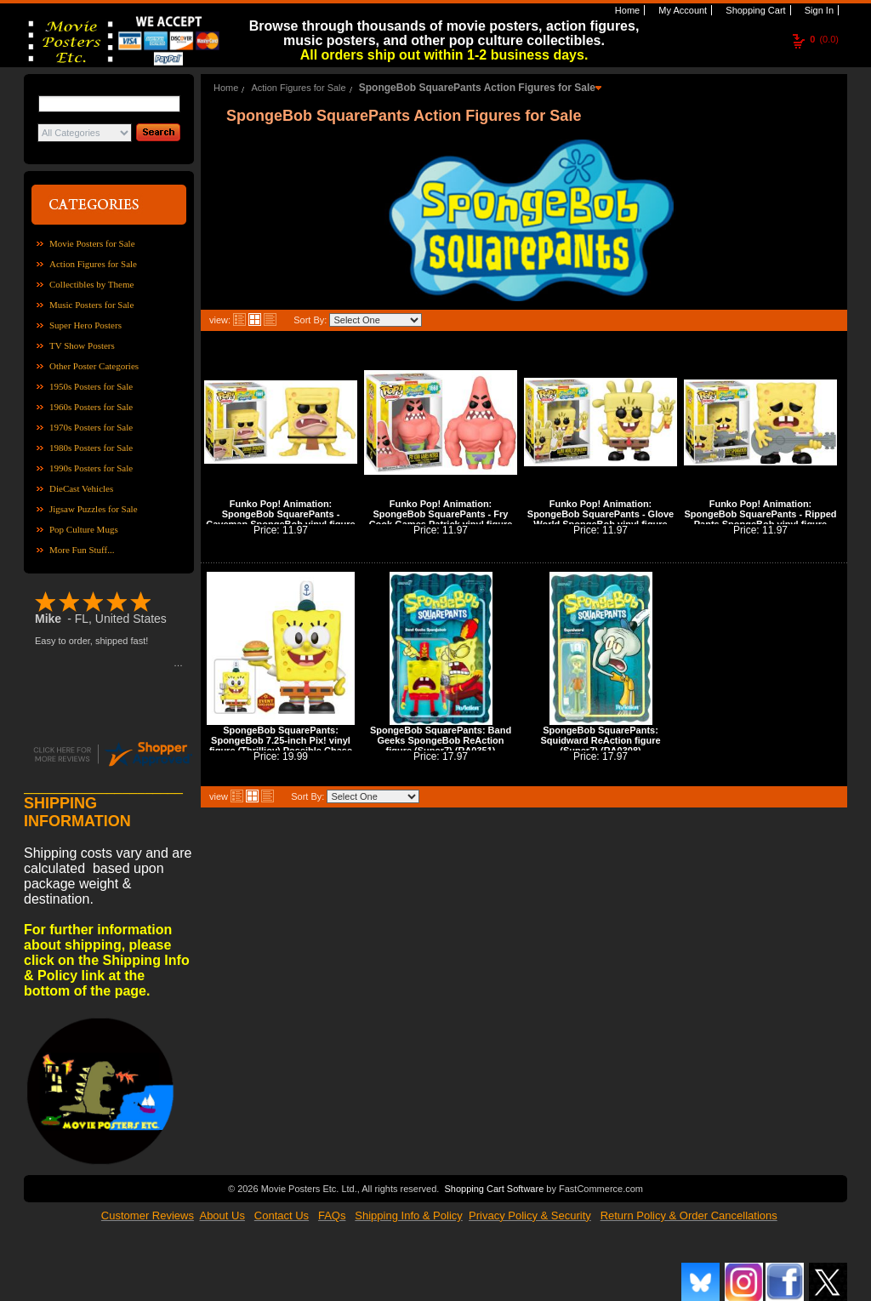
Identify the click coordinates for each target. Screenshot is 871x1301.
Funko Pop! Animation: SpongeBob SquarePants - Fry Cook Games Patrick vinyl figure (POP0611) (441, 519)
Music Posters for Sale (91, 305)
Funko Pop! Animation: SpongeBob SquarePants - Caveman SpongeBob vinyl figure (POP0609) (280, 519)
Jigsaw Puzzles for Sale (93, 509)
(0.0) (824, 39)
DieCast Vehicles (81, 488)
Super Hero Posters (85, 325)
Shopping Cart (754, 10)
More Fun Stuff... (82, 550)
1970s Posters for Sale (91, 427)
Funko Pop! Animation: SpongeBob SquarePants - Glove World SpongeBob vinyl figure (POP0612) (600, 519)
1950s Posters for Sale (91, 386)
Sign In (818, 10)
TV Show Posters (82, 345)
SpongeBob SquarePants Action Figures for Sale (477, 88)
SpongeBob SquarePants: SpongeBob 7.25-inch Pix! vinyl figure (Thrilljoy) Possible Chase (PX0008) (280, 745)
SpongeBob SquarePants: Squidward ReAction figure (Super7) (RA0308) (600, 740)
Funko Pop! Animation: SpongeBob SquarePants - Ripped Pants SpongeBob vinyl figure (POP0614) (760, 519)
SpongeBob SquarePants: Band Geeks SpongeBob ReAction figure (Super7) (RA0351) (440, 740)
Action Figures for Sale (93, 264)
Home (626, 10)
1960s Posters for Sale (91, 407)
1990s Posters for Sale (91, 468)
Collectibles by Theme (91, 284)
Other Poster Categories (94, 366)
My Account (681, 10)
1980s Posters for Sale (91, 447)
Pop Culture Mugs (83, 529)
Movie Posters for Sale (92, 243)
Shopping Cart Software (494, 1187)
